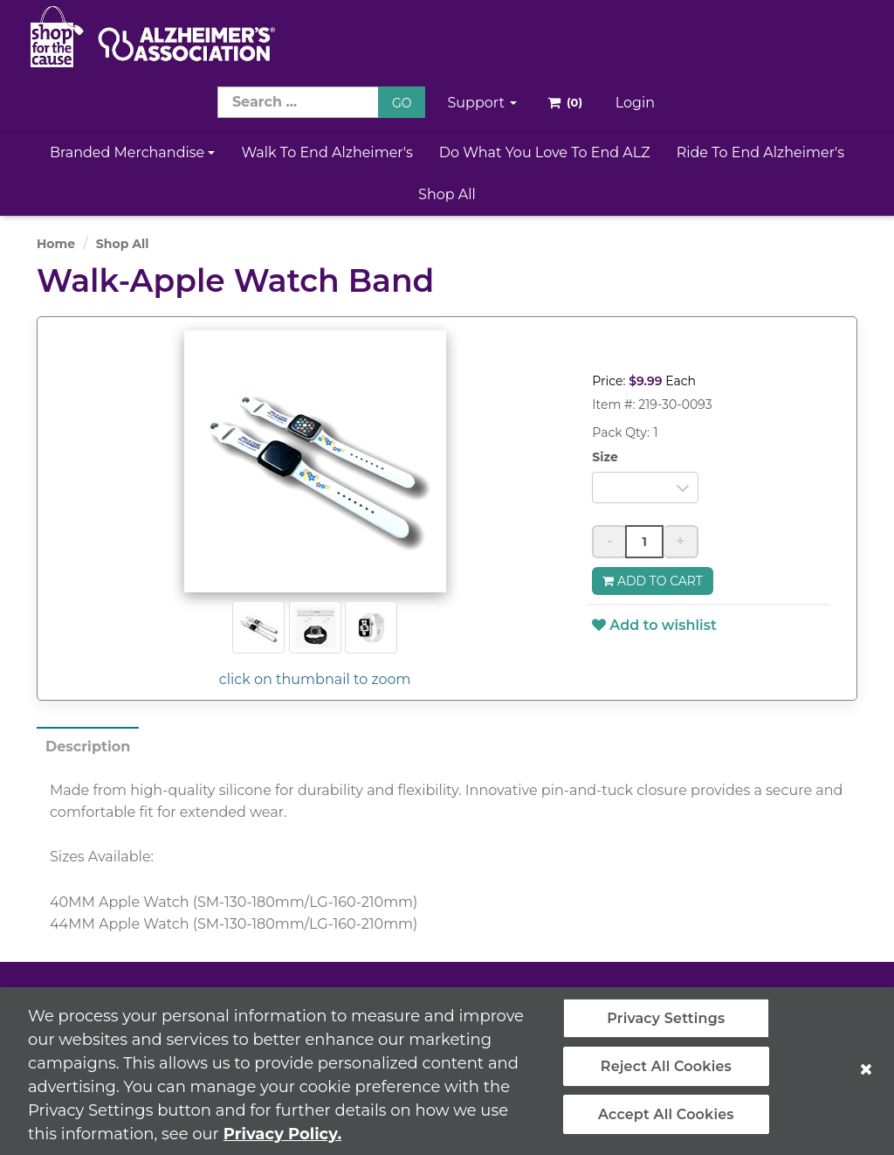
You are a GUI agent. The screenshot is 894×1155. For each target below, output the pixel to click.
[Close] (866, 1077)
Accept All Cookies (666, 1123)
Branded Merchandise (133, 152)
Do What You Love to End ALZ (544, 152)
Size (605, 457)
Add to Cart (652, 581)
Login (635, 102)
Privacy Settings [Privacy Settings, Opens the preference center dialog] (666, 1026)
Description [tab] (87, 746)
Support (482, 102)
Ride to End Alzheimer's (761, 152)
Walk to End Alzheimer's (326, 152)
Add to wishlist (654, 625)
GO (402, 103)
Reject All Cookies (666, 1074)
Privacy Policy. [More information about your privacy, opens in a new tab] (282, 1142)
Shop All (447, 194)
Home (56, 244)
